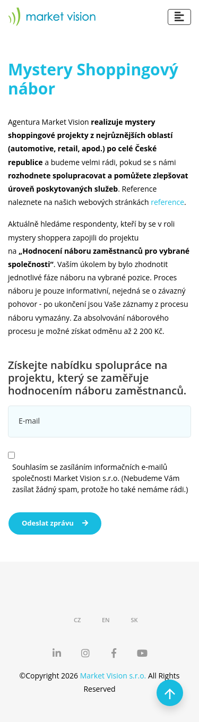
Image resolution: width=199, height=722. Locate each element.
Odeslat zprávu (55, 523)
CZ (77, 620)
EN (106, 620)
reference (167, 202)
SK (134, 620)
